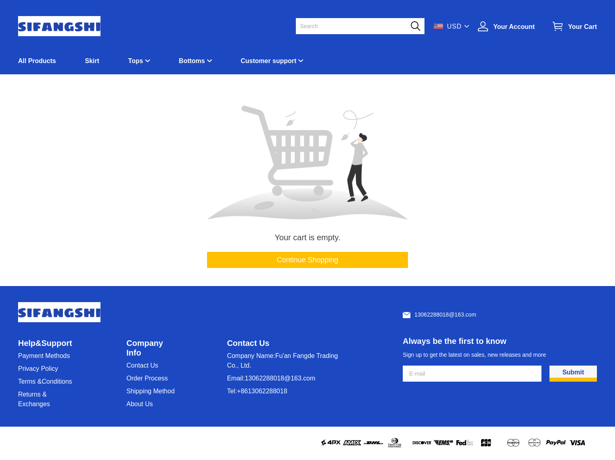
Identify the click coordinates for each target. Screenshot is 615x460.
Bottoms (192, 60)
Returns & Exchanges (34, 399)
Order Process (147, 378)
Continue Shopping (307, 260)
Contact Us (142, 365)
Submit (573, 372)
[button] (415, 26)
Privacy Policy (38, 368)
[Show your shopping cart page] (575, 26)
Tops (135, 60)
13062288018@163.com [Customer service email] (445, 314)
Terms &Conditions (45, 381)
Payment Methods (44, 355)
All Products (37, 60)
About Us (139, 404)
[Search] (355, 26)
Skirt (92, 60)
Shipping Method (150, 391)
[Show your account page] (506, 26)
